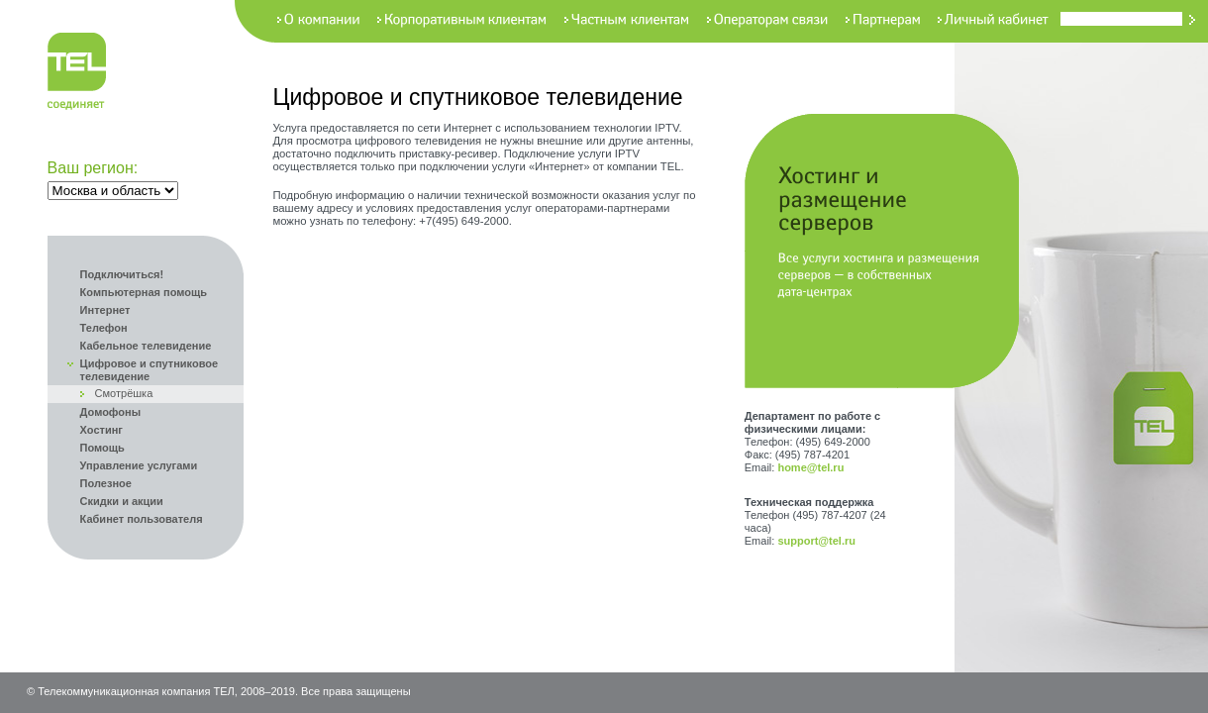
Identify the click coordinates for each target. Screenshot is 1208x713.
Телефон (104, 328)
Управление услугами (139, 465)
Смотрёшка (124, 393)
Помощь (102, 448)
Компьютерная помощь (143, 292)
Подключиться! (122, 274)
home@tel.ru (810, 467)
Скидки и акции (121, 501)
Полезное (106, 483)
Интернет (105, 310)
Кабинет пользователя (141, 519)
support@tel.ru (816, 541)
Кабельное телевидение (146, 346)
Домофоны (111, 412)
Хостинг (101, 430)
